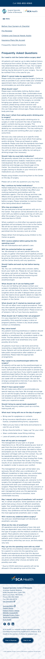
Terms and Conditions (11, 617)
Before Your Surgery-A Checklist (15, 26)
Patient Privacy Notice (11, 610)
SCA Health (7, 619)
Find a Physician (11, 640)
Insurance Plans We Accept (13, 40)
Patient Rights (8, 608)
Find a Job (27, 640)
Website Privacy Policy (11, 615)
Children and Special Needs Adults (16, 36)
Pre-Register (7, 31)
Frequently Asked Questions (14, 45)
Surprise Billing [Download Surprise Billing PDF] (9, 606)
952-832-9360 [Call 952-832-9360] (22, 3)
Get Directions (8, 601)
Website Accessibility (10, 613)
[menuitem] (22, 578)
